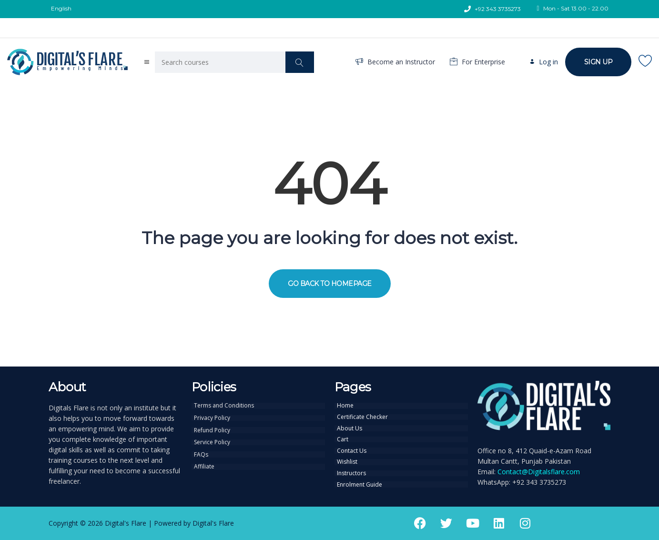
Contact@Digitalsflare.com (538, 471)
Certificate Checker (362, 416)
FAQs (201, 453)
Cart (342, 438)
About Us (349, 427)
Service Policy (212, 441)
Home (345, 405)
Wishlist (347, 460)
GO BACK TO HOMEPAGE (330, 283)
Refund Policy (212, 429)
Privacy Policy (212, 417)
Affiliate (204, 465)
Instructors (351, 471)
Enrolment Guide (359, 482)
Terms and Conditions (224, 405)
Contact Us (351, 449)
